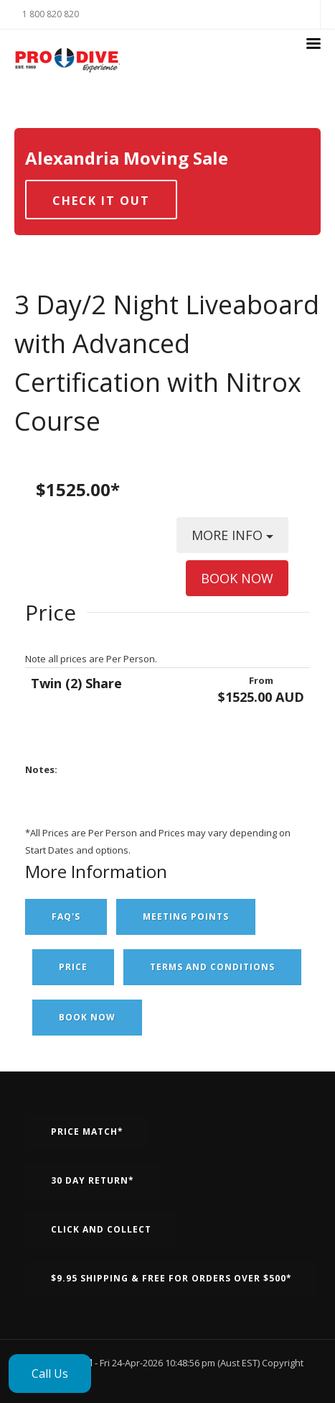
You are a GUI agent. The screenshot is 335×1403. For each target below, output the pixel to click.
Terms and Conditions (212, 967)
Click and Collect (101, 1229)
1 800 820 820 (50, 14)
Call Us (50, 1373)
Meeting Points (186, 916)
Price (73, 967)
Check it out (101, 201)
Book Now (87, 1017)
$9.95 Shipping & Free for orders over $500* (171, 1278)
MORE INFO (232, 539)
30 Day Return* (92, 1180)
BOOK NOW (237, 578)
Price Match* (87, 1131)
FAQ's (66, 916)
